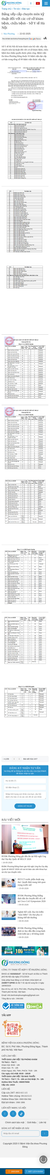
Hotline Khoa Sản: (16, 1099)
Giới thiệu (31, 1122)
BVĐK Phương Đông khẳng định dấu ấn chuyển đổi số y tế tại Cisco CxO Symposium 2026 (32, 898)
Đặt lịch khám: (13, 1102)
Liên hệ (42, 1122)
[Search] (31, 3)
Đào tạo (26, 9)
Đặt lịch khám (34, 1171)
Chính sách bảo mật (14, 1122)
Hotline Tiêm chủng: (17, 1096)
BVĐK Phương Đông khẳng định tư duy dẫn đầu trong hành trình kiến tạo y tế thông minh (31, 931)
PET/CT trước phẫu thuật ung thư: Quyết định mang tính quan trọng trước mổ (31, 882)
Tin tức (16, 9)
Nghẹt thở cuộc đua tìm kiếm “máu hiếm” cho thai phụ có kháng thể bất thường (31, 915)
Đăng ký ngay (25, 806)
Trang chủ (6, 9)
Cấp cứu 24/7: (14, 1093)
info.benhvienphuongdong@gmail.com (23, 995)
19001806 (14, 1171)
